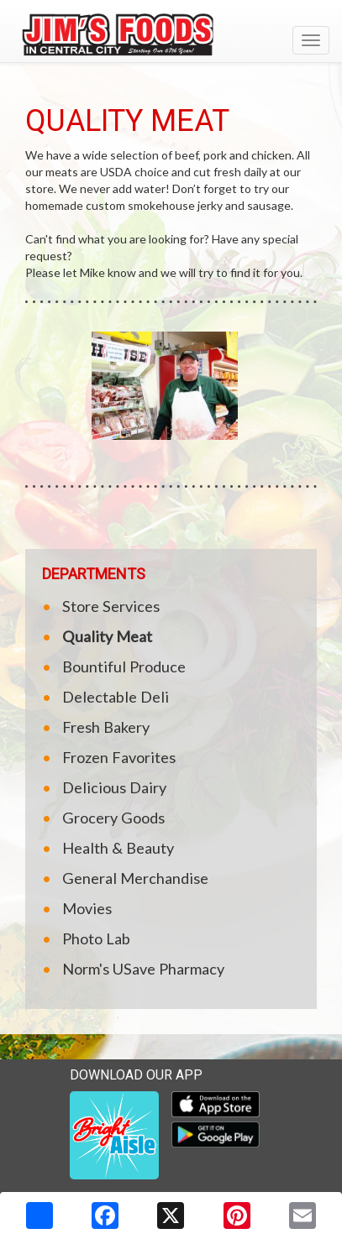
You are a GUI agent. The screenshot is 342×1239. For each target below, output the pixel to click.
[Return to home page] (171, 32)
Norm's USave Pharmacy (143, 968)
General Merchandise (135, 878)
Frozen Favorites (119, 757)
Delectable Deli (115, 696)
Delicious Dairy (114, 787)
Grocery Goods (113, 817)
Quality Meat (107, 636)
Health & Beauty (118, 848)
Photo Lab (96, 938)
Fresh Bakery (106, 727)
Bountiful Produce (124, 666)
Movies (87, 908)
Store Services (111, 606)
